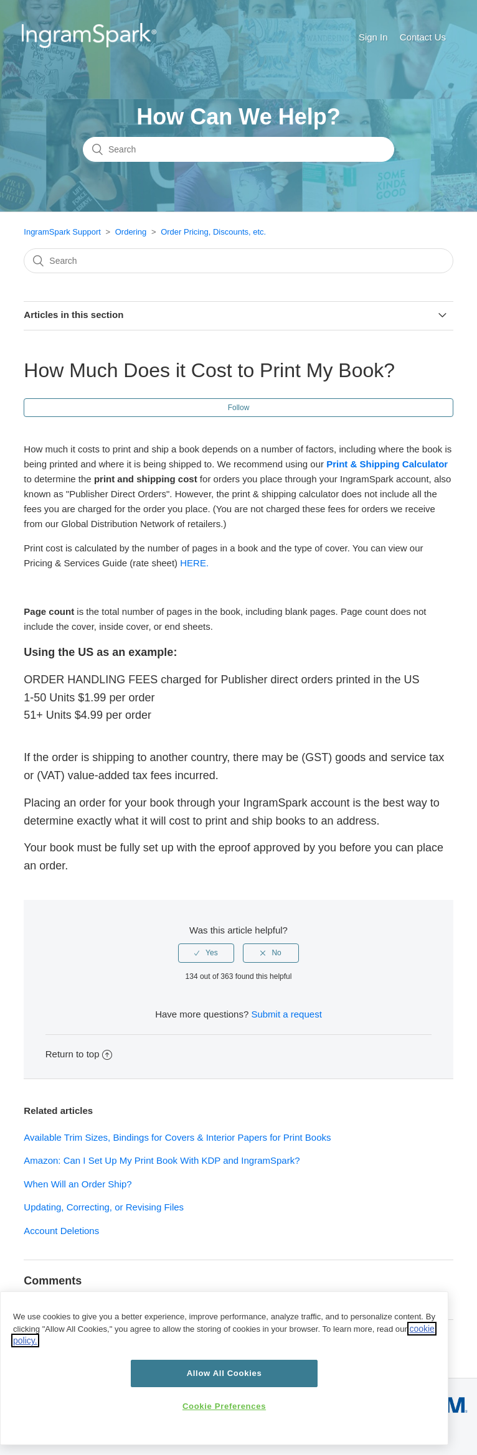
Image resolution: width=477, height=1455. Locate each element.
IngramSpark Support (62, 231)
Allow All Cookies (224, 1373)
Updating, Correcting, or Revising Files (104, 1207)
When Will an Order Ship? (77, 1184)
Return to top (79, 1054)
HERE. (194, 563)
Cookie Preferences (224, 1406)
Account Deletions (61, 1230)
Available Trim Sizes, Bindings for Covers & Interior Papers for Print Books (177, 1137)
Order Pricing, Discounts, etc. (213, 231)
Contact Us (423, 37)
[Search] (238, 149)
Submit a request (286, 1014)
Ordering (131, 231)
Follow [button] (239, 407)
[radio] (206, 952)
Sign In (373, 37)
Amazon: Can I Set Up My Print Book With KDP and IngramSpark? (162, 1160)
